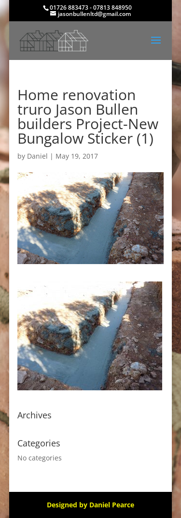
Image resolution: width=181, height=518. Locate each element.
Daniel (37, 156)
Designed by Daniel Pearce (90, 504)
